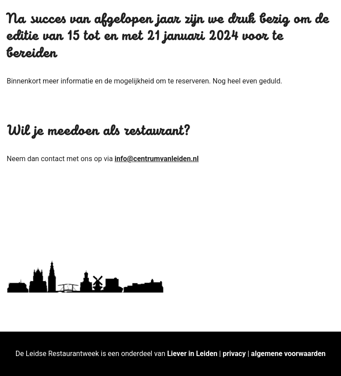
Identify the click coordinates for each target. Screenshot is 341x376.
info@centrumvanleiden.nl (156, 158)
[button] (322, 12)
